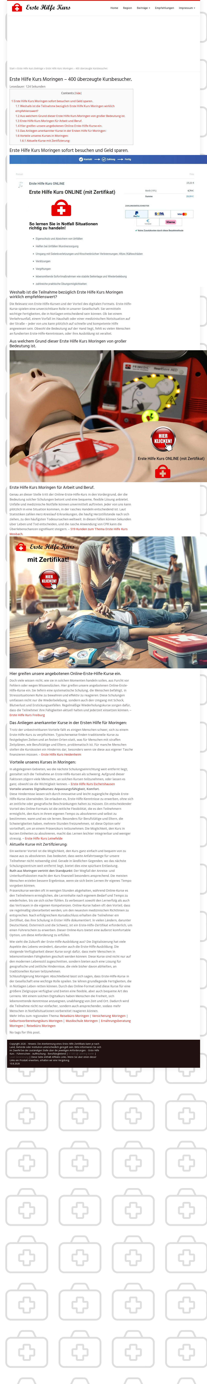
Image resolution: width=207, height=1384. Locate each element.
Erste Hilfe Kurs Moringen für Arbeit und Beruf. (49, 121)
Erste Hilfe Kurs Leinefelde (44, 838)
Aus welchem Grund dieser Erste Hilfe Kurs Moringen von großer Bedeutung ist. (70, 116)
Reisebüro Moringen (74, 1016)
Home (114, 8)
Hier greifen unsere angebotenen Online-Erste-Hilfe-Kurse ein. (59, 126)
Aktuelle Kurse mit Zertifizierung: (45, 140)
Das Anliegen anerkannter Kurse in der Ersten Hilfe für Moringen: (61, 131)
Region (127, 8)
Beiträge (143, 8)
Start (12, 68)
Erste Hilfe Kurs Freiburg (27, 715)
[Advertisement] (103, 40)
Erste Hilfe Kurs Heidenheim (61, 754)
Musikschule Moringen (82, 1021)
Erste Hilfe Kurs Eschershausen (93, 784)
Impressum (187, 8)
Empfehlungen (164, 8)
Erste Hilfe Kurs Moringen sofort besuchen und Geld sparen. (52, 101)
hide (78, 93)
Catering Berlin (86, 1053)
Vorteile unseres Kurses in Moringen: (42, 136)
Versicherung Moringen (109, 1016)
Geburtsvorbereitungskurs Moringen (36, 1021)
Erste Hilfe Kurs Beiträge (30, 68)
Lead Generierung (19, 1056)
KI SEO (72, 1053)
